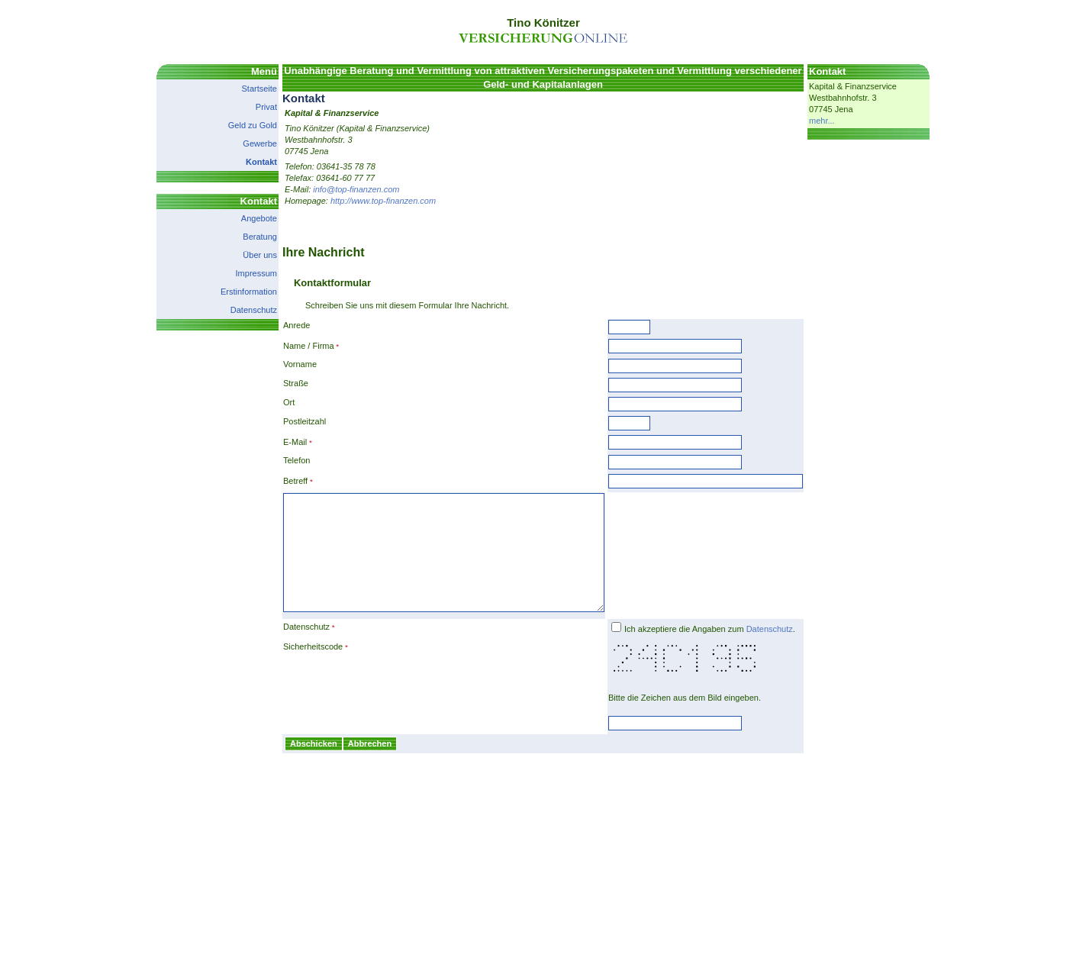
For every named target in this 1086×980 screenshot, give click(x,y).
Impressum (237, 273)
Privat (247, 106)
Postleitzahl (285, 421)
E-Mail (276, 441)
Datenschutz (234, 309)
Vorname (281, 364)
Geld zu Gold (233, 125)
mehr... (841, 120)
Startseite (240, 88)
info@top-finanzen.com (337, 189)
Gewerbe (241, 143)
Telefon (277, 460)
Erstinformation (229, 291)
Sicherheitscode (294, 669)
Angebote (240, 218)
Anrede (277, 325)
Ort (270, 402)
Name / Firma (289, 345)
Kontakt (242, 161)
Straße (276, 383)
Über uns (241, 255)
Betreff (276, 480)
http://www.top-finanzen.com (364, 200)
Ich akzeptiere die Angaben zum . (728, 651)
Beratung (241, 236)
